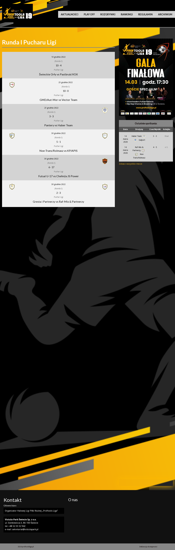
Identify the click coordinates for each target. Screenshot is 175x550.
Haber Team (139, 136)
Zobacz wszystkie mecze (130, 164)
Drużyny (139, 129)
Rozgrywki (107, 14)
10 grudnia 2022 (58, 57)
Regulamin (145, 14)
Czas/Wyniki (155, 129)
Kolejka (166, 129)
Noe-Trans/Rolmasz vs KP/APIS (58, 150)
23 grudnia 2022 (66, 82)
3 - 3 (155, 136)
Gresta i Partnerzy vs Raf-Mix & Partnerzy (58, 201)
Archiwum (165, 14)
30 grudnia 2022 (58, 133)
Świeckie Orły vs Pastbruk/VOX (58, 74)
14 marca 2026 (125, 139)
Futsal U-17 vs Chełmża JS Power (58, 176)
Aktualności (69, 14)
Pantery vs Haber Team (58, 125)
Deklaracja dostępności (148, 547)
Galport (139, 140)
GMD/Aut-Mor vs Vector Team (58, 99)
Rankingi (127, 14)
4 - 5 (155, 147)
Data (125, 129)
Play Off (89, 14)
